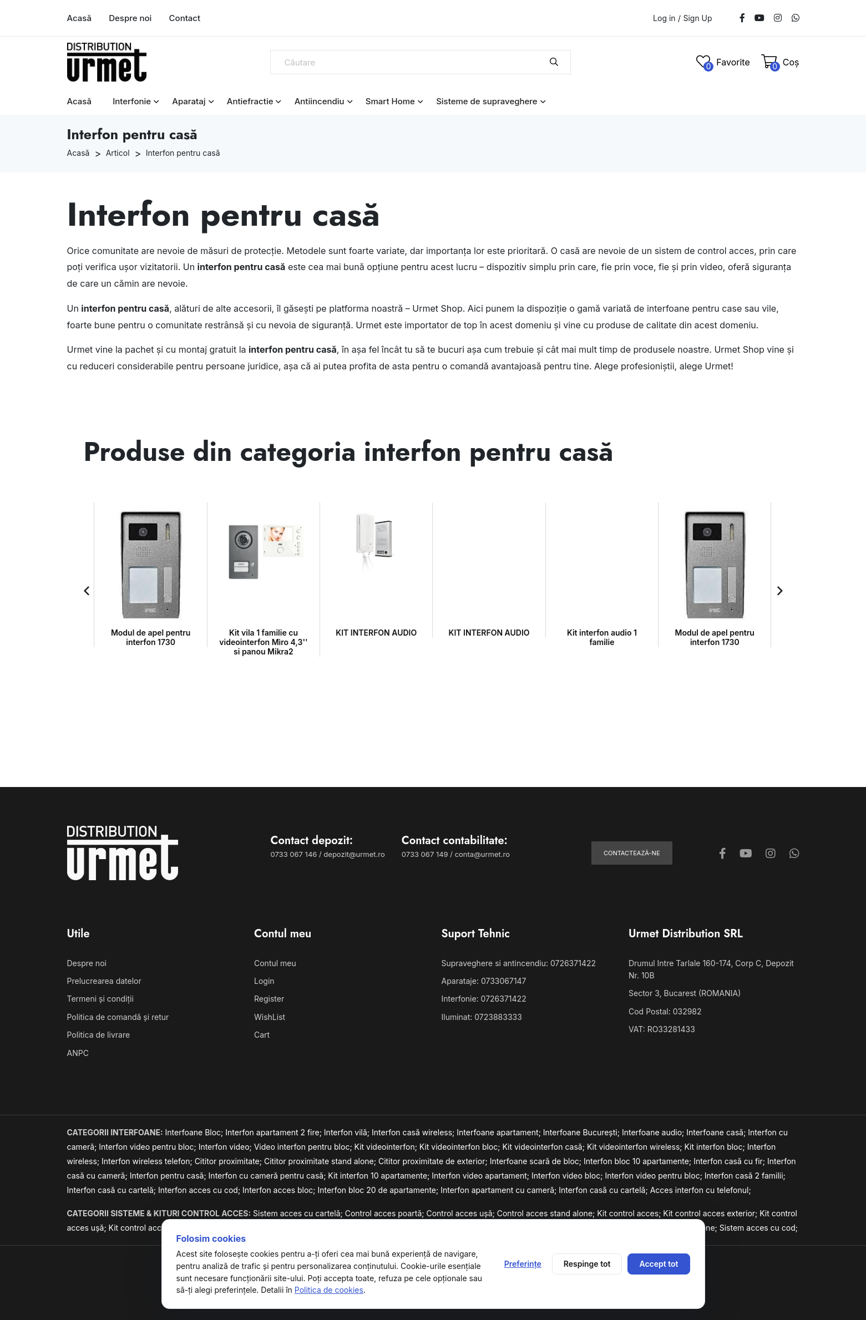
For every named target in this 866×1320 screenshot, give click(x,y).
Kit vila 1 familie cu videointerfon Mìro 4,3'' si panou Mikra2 (151, 642)
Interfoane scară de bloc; (537, 1161)
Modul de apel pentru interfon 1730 (601, 637)
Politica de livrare (98, 1034)
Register (269, 998)
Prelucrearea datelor (104, 981)
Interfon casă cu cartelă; (112, 1190)
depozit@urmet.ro (353, 854)
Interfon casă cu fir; (730, 1161)
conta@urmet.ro (482, 854)
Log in (664, 18)
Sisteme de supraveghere (487, 101)
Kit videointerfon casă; (544, 1146)
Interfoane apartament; (500, 1132)
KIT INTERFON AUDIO (263, 632)
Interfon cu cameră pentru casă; (268, 1175)
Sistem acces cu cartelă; (299, 1213)
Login (264, 981)
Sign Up (697, 18)
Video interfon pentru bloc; (304, 1146)
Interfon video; (226, 1146)
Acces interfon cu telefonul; (700, 1190)
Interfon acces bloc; (279, 1190)
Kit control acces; (630, 1213)
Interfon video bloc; (568, 1175)
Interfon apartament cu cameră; (499, 1190)
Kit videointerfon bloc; (461, 1146)
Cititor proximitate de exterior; (434, 1161)
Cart (262, 1034)
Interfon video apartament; (481, 1175)
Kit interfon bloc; (715, 1146)
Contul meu (275, 963)
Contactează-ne (632, 853)
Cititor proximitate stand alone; (321, 1161)
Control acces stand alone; (547, 1213)
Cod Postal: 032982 (665, 1011)
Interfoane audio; (654, 1132)
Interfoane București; (582, 1132)
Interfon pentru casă (183, 153)
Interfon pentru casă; (169, 1175)
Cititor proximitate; (229, 1161)
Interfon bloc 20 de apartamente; (378, 1190)
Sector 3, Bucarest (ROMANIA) (685, 993)
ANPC (78, 1053)
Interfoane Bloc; (195, 1132)
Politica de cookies (329, 1289)
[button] (86, 590)
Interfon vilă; (348, 1132)
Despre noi (130, 18)
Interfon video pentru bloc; (148, 1146)
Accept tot (658, 1263)
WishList (269, 1017)
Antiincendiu (320, 101)
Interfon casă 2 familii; (745, 1175)
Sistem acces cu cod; (759, 1227)
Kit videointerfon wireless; (636, 1146)
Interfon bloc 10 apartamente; (638, 1161)
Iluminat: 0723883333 (482, 1017)
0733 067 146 (294, 854)
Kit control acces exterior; (711, 1213)
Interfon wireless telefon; (148, 1161)
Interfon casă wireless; (414, 1132)
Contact (185, 18)
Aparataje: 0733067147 (484, 981)
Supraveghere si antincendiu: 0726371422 (519, 963)
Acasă (79, 18)
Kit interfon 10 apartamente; (380, 1175)
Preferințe (522, 1263)
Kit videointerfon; (386, 1146)
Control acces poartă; (386, 1213)
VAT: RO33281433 (662, 1029)
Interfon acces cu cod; (200, 1190)
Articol (118, 153)
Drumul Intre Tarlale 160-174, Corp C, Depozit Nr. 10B (711, 969)
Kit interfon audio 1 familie (489, 637)
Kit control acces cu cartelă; (161, 1227)
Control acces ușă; (461, 1213)
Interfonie (132, 101)
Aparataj (188, 101)
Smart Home (390, 101)
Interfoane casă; (717, 1132)
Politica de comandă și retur (118, 1017)
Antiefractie (250, 101)
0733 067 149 (425, 854)
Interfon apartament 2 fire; (274, 1132)
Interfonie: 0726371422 (484, 998)
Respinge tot (587, 1263)
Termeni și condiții (100, 998)
